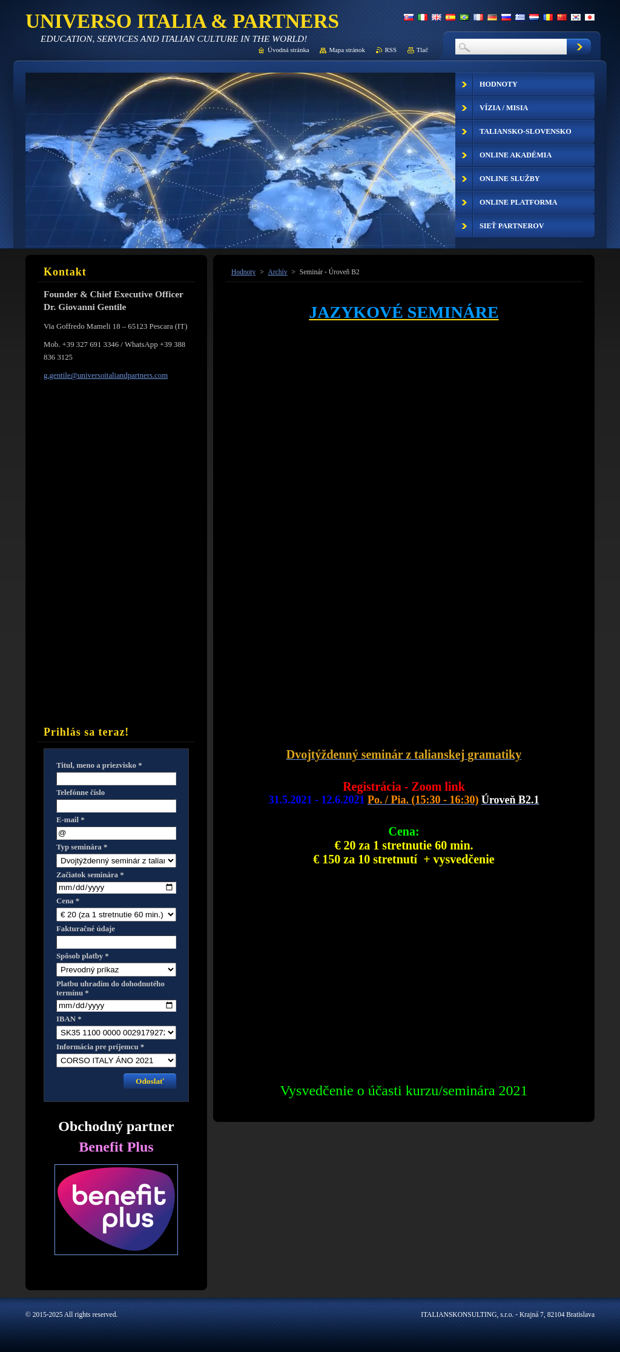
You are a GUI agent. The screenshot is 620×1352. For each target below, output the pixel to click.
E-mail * (70, 820)
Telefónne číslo (80, 792)
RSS (391, 49)
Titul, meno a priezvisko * (99, 765)
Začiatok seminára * (90, 875)
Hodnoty (243, 271)
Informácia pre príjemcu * (100, 1047)
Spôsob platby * (82, 956)
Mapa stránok (347, 49)
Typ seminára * (81, 847)
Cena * (67, 901)
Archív (278, 271)
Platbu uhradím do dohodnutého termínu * (110, 988)
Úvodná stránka (288, 49)
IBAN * (69, 1019)
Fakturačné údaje (85, 929)
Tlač (422, 49)
